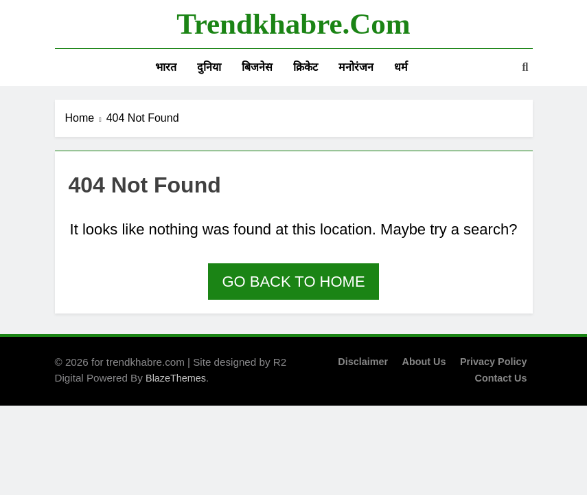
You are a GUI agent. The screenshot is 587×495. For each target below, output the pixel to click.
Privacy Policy (493, 361)
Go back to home (293, 281)
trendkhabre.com (293, 24)
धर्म (401, 67)
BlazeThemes (176, 378)
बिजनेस (257, 67)
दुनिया (209, 67)
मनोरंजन (355, 67)
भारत (165, 67)
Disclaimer (363, 361)
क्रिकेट (305, 67)
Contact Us (501, 378)
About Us (424, 361)
